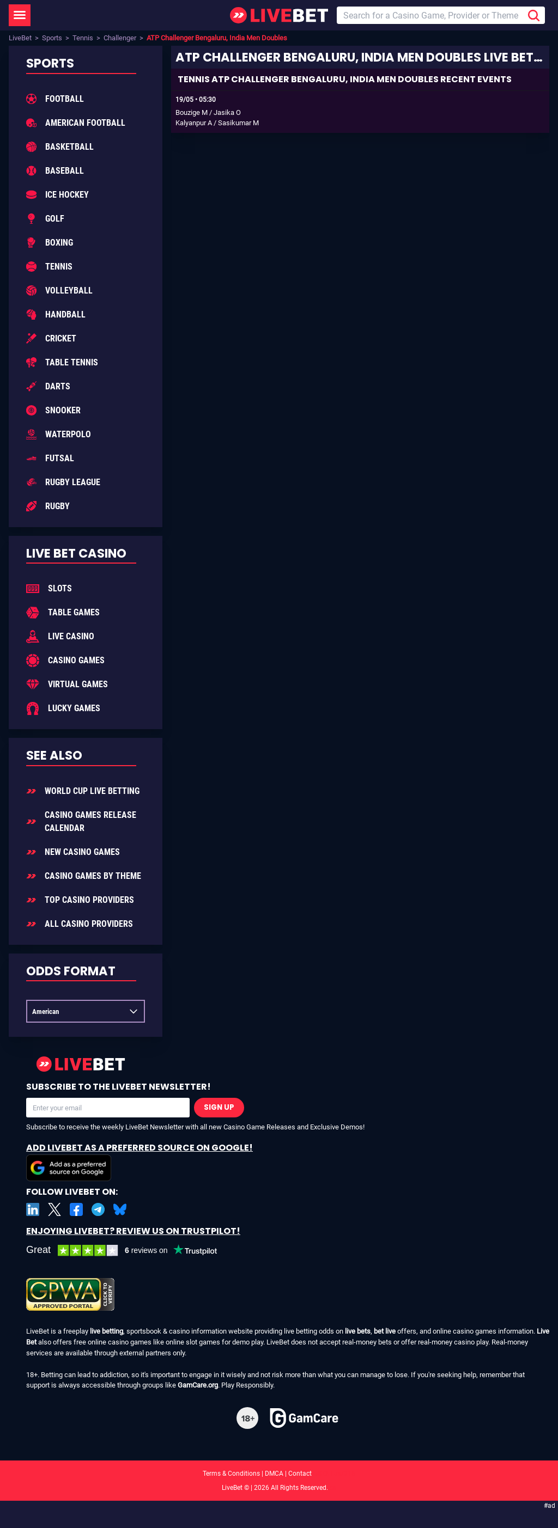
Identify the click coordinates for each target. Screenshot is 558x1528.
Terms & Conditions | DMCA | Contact (279, 1473)
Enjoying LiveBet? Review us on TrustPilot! (133, 1231)
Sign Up (219, 1107)
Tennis (82, 38)
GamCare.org (198, 1385)
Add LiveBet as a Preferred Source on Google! (139, 1161)
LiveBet (20, 38)
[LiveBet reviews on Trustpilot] (129, 1250)
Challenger (120, 38)
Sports (52, 38)
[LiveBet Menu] (20, 15)
